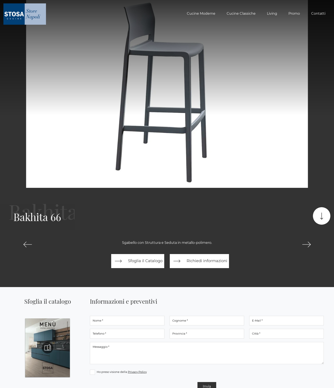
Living (272, 13)
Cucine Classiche (241, 13)
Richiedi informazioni (199, 261)
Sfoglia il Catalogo (138, 261)
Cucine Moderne (201, 13)
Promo (294, 13)
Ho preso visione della (122, 372)
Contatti (318, 13)
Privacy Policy (137, 372)
